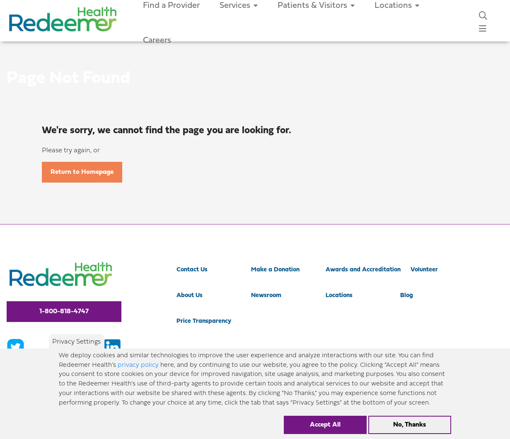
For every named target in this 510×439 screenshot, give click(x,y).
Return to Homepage (82, 172)
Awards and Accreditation (363, 270)
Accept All (325, 425)
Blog (406, 296)
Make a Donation (275, 270)
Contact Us (192, 270)
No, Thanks (409, 425)
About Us (189, 296)
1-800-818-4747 (64, 311)
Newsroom (266, 296)
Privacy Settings (76, 342)
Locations (339, 296)
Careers (157, 41)
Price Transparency (203, 321)
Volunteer (424, 270)
